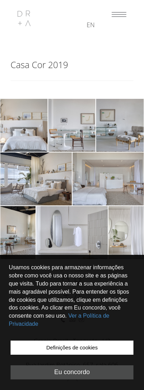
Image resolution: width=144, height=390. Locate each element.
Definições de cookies (72, 347)
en (91, 24)
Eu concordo (72, 372)
